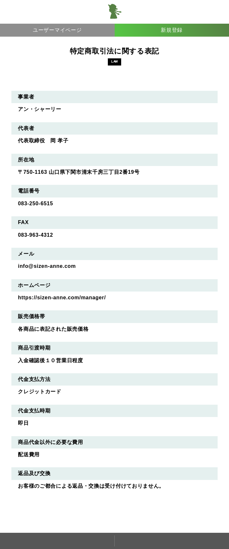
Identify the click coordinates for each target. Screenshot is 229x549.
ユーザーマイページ (57, 30)
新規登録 (172, 30)
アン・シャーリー (114, 11)
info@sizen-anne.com (47, 266)
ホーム (57, 540)
